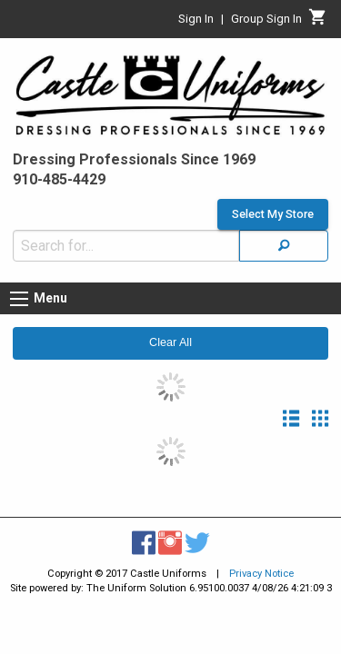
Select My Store (272, 205)
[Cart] (317, 22)
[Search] (283, 237)
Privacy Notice (261, 564)
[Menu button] (19, 289)
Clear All (170, 333)
